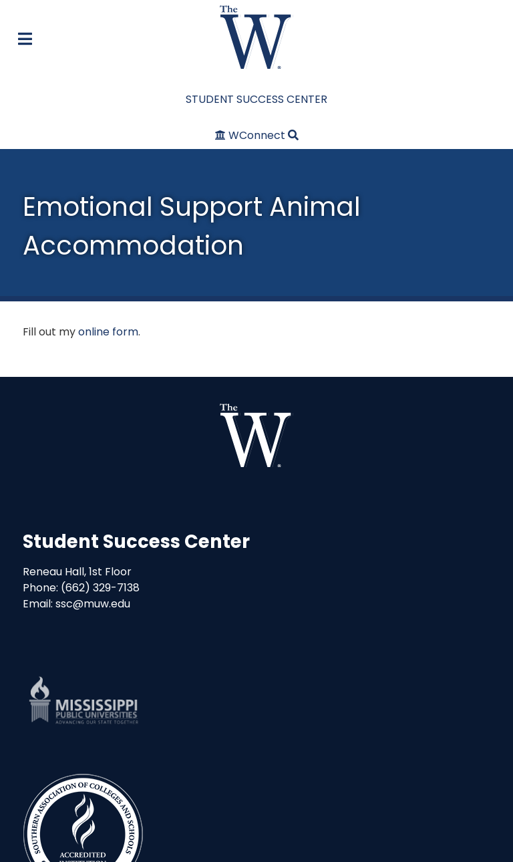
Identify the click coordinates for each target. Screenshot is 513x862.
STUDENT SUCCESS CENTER (256, 99)
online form (108, 331)
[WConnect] (251, 135)
